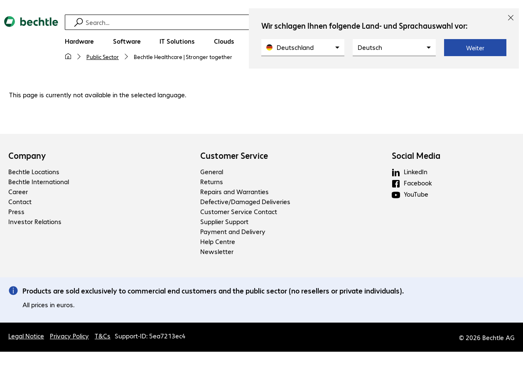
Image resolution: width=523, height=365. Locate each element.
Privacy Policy (69, 335)
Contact (20, 201)
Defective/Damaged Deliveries (245, 201)
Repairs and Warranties (234, 191)
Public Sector (102, 56)
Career (18, 191)
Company (27, 155)
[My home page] (68, 56)
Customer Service (234, 155)
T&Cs (102, 335)
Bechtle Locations (33, 171)
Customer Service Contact (238, 211)
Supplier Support (224, 221)
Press (16, 211)
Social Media (416, 155)
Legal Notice (26, 335)
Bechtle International (38, 181)
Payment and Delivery (232, 231)
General (211, 171)
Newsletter (216, 251)
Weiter (475, 48)
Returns (211, 181)
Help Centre (217, 241)
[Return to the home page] (31, 42)
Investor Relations (34, 221)
